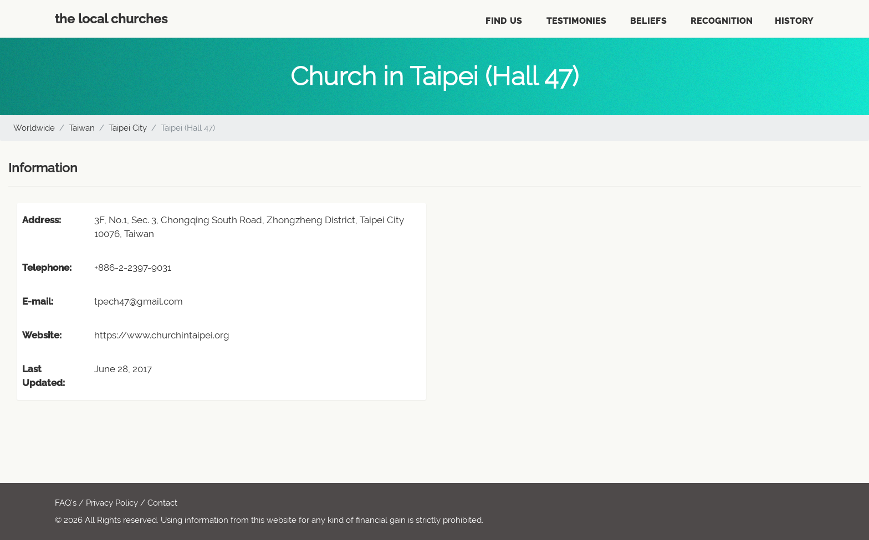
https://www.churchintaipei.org (161, 335)
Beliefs (648, 21)
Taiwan (82, 128)
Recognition (722, 21)
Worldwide (34, 128)
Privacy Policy (112, 503)
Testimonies (576, 21)
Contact (162, 503)
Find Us (503, 21)
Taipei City (128, 128)
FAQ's (65, 503)
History (794, 21)
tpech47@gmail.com (138, 301)
